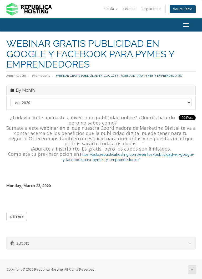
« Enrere (17, 216)
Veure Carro (182, 9)
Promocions (41, 76)
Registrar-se (151, 9)
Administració (16, 76)
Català (110, 9)
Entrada (129, 9)
